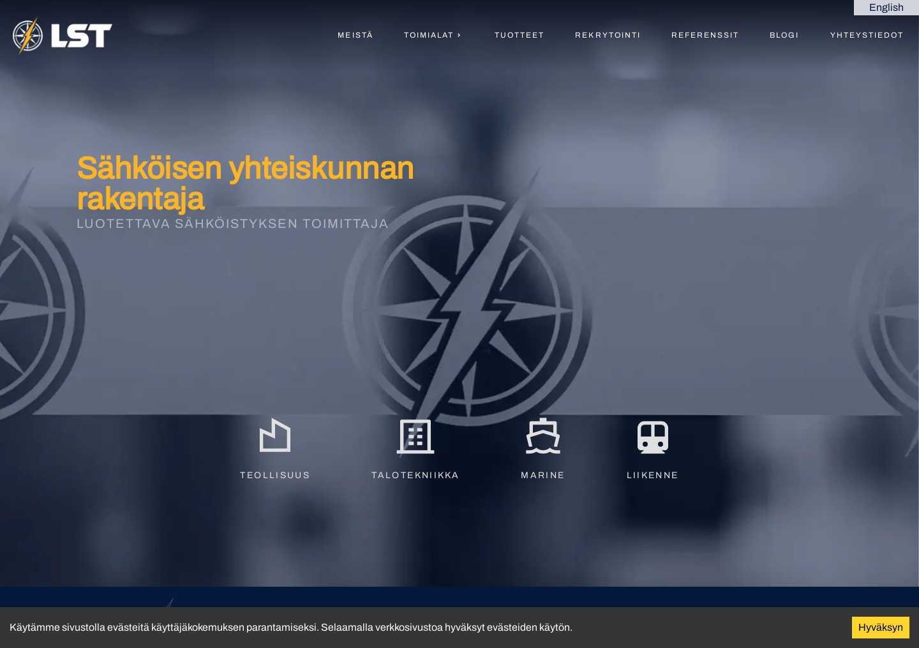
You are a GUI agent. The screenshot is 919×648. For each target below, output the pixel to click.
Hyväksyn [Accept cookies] (880, 627)
